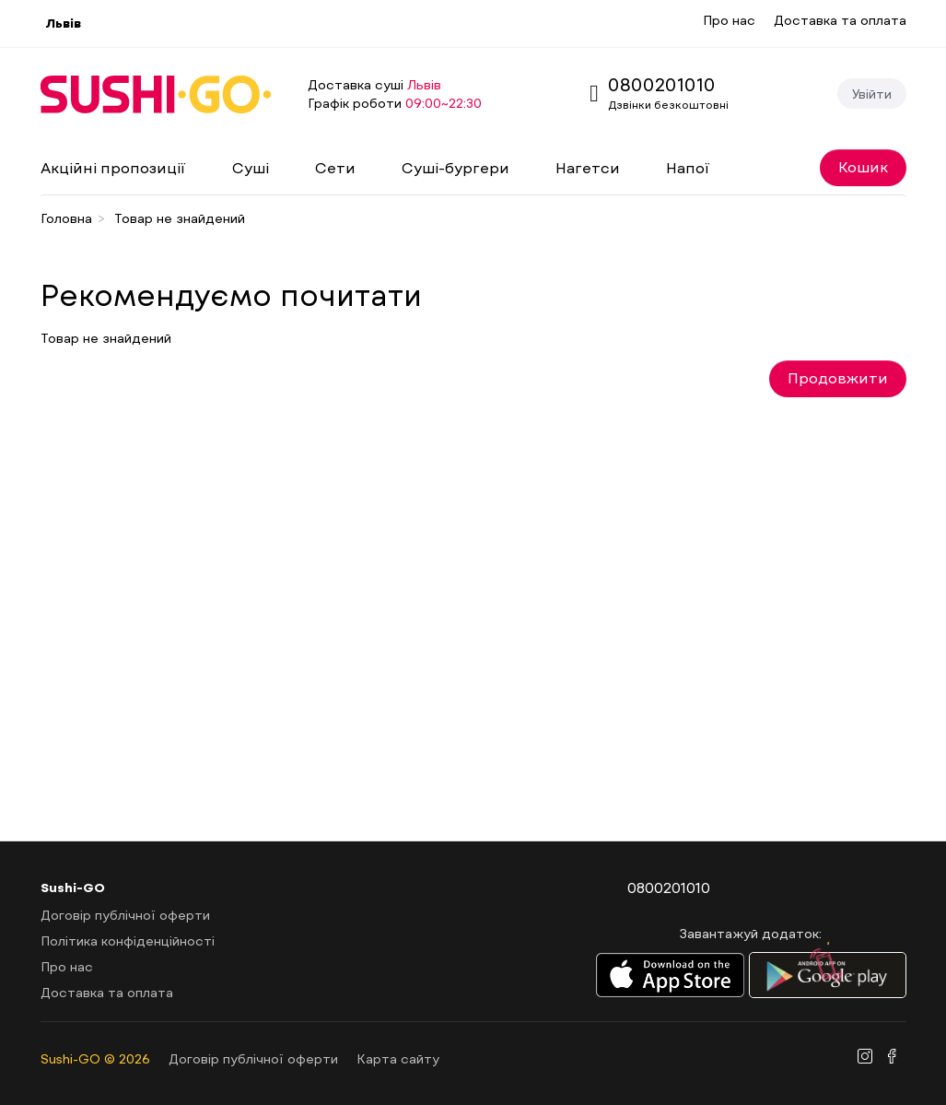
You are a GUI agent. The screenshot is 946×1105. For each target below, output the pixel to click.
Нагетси (587, 167)
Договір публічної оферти (125, 915)
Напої (688, 167)
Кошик (863, 166)
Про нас (729, 20)
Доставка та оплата (840, 20)
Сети (335, 167)
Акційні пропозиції (113, 167)
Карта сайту (397, 1058)
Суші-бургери (455, 167)
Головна (66, 218)
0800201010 (662, 84)
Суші (250, 167)
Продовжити (838, 377)
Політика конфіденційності (128, 940)
